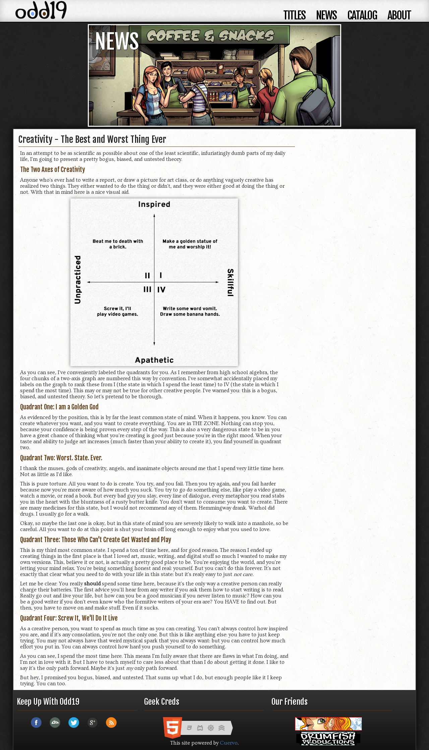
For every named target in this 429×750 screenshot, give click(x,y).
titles (294, 15)
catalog (362, 15)
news (326, 15)
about (399, 15)
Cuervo (229, 743)
